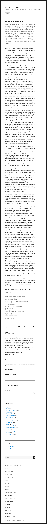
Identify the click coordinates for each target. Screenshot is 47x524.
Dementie (8, 412)
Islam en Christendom (11, 420)
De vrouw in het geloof (11, 410)
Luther (7, 424)
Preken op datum (10, 446)
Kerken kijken (9, 422)
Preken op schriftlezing (12, 448)
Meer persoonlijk (10, 425)
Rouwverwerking (10, 431)
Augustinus (9, 407)
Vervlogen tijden (10, 434)
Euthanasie (8, 419)
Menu (7, 13)
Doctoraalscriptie (10, 415)
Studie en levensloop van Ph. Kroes (13, 465)
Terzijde (12, 318)
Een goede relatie (10, 417)
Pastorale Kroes (12, 7)
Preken (7, 429)
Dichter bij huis (10, 413)
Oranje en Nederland (11, 427)
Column (8, 408)
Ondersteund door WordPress (18, 520)
